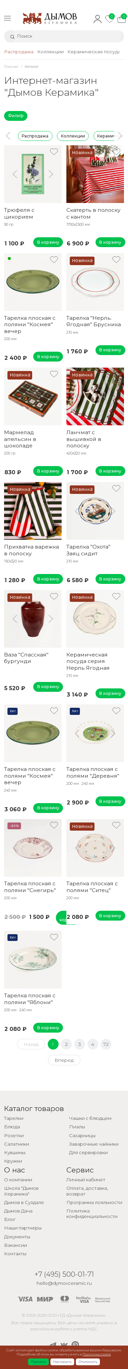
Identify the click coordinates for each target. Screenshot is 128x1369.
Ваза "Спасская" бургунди (26, 657)
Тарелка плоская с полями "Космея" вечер (30, 324)
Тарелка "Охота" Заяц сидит (88, 549)
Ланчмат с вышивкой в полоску (83, 439)
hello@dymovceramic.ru (64, 1283)
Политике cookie (97, 1354)
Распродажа (35, 135)
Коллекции (73, 135)
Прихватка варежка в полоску (31, 549)
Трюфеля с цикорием (19, 213)
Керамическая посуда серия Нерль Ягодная (88, 661)
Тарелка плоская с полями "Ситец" (92, 886)
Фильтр (16, 115)
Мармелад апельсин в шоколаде (20, 439)
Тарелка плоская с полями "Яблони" (30, 998)
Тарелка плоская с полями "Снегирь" (30, 886)
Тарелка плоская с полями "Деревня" (92, 772)
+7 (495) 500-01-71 (64, 1274)
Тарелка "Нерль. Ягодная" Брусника (93, 321)
